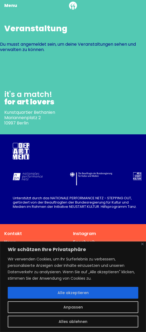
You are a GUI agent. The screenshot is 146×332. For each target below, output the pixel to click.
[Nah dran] (142, 244)
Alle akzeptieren (73, 292)
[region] (73, 286)
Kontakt (13, 234)
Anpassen (73, 307)
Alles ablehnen (73, 321)
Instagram (84, 234)
